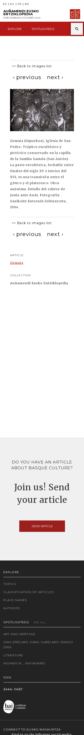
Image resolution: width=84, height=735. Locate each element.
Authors (11, 608)
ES (5, 4)
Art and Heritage (19, 634)
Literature (13, 655)
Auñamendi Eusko (22, 14)
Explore (15, 29)
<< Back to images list (32, 66)
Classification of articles (28, 592)
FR (20, 4)
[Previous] (27, 77)
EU (12, 4)
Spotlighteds (43, 29)
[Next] (55, 77)
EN (27, 4)
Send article (42, 526)
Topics (9, 584)
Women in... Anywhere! (24, 663)
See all (40, 622)
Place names (15, 600)
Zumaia (16, 263)
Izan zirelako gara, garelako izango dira (38, 644)
